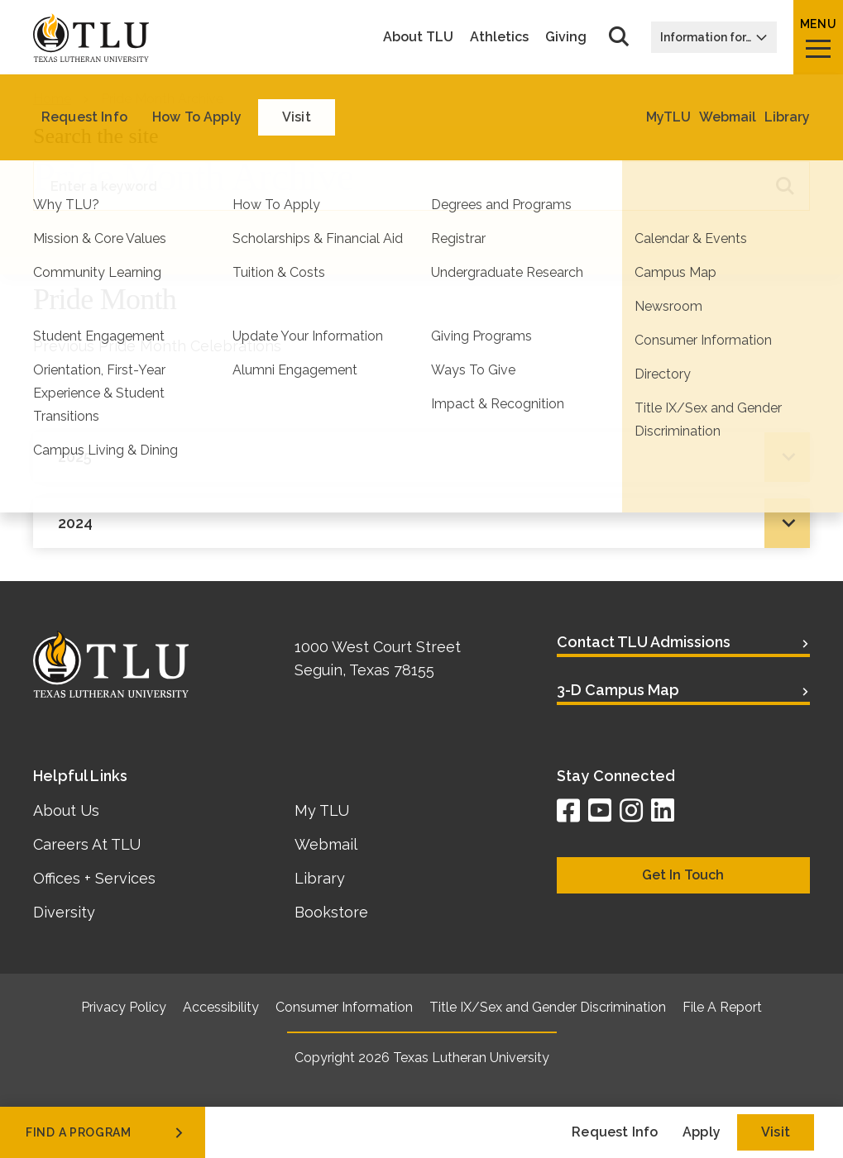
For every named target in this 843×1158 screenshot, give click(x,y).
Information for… (714, 37)
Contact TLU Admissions (643, 641)
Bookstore (331, 912)
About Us (66, 810)
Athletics (499, 37)
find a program (106, 1132)
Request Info (615, 1132)
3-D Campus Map (618, 689)
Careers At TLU (87, 844)
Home (52, 99)
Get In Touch (683, 875)
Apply (702, 1132)
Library (320, 878)
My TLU (322, 810)
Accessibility (221, 1007)
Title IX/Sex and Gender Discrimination (547, 1007)
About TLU (418, 37)
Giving (566, 37)
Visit (775, 1132)
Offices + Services (94, 878)
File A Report (722, 1007)
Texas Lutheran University (471, 1057)
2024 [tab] (75, 522)
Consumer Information (344, 1007)
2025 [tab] (75, 456)
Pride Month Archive (162, 99)
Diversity (64, 912)
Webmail (326, 844)
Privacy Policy (123, 1007)
